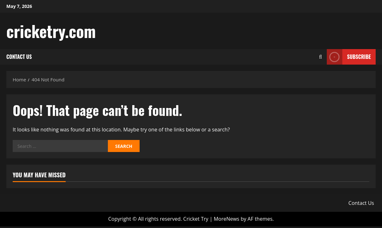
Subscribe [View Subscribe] (349, 57)
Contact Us (19, 56)
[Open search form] (320, 57)
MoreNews (227, 218)
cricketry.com (51, 30)
